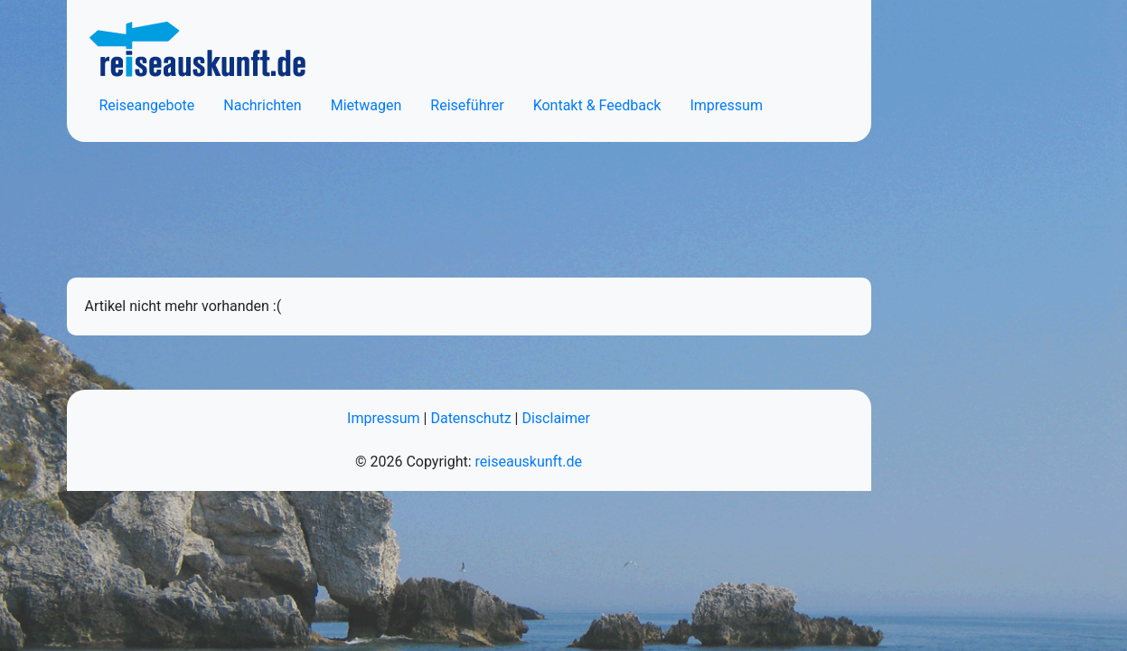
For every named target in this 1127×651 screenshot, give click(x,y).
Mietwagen (366, 105)
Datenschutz (470, 418)
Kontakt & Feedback (597, 105)
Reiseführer (466, 105)
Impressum (726, 105)
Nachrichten (262, 105)
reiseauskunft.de (528, 461)
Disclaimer (555, 418)
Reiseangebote (147, 105)
